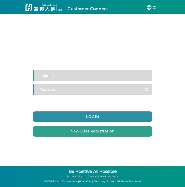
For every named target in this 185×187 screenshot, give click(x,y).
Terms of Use (75, 176)
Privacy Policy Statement (103, 176)
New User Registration (92, 131)
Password (67, 99)
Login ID (53, 99)
